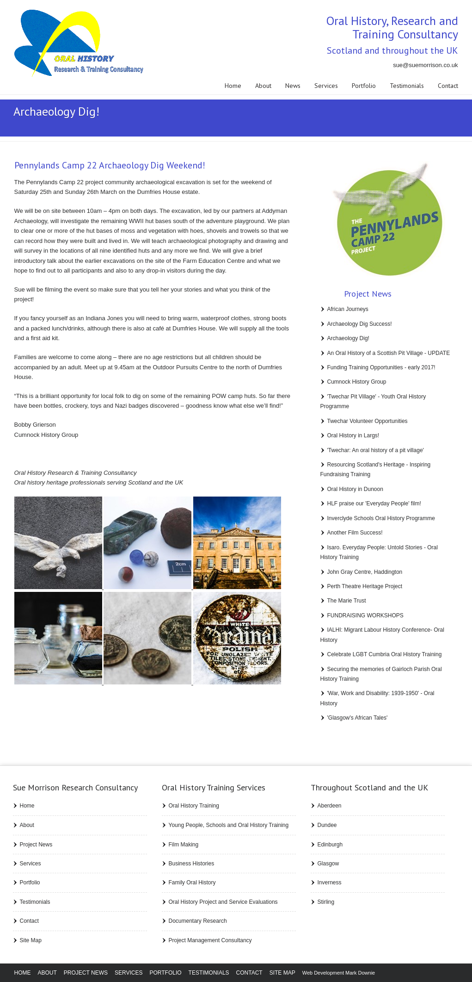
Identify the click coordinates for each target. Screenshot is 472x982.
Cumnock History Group (356, 382)
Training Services (213, 787)
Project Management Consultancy (210, 940)
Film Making (184, 844)
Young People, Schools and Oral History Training (229, 825)
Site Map (31, 940)
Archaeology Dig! (348, 338)
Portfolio (364, 85)
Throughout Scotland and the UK (369, 787)
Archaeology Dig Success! (359, 324)
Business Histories (192, 863)
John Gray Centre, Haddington (365, 572)
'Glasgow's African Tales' (357, 718)
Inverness (330, 882)
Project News (36, 844)
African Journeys (347, 309)
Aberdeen (330, 805)
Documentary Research (198, 921)
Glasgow (328, 863)
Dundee (327, 825)
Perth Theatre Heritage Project (365, 586)
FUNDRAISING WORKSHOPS (365, 615)
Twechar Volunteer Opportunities (367, 421)
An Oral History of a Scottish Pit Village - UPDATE (388, 353)
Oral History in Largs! (353, 435)
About (263, 85)
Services (326, 85)
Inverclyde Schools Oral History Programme (381, 518)
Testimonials (407, 85)
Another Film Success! (355, 532)
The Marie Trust (346, 600)
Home (233, 85)
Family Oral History (192, 882)
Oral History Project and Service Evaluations (223, 902)
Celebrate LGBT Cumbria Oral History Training (384, 654)
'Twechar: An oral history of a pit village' (375, 450)
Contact (448, 85)
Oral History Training (194, 805)
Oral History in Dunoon (355, 489)
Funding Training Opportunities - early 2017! (381, 367)
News (292, 85)
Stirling (326, 902)
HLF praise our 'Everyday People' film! (374, 503)
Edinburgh (330, 844)
